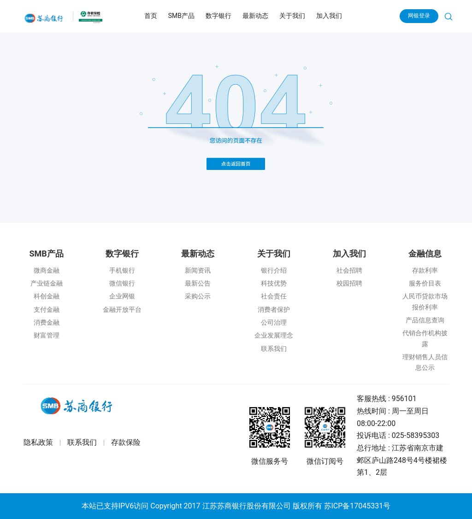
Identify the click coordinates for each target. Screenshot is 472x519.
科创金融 (46, 296)
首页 (150, 15)
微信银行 (122, 283)
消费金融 (46, 322)
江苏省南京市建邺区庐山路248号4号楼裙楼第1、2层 (402, 460)
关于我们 (292, 15)
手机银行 (122, 270)
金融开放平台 (122, 309)
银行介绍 (274, 270)
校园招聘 (349, 283)
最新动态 (255, 15)
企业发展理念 (273, 335)
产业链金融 (46, 283)
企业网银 (122, 296)
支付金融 (46, 309)
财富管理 (46, 335)
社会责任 (274, 296)
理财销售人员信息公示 (425, 362)
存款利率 (425, 270)
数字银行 (218, 15)
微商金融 (46, 270)
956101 (404, 398)
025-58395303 (415, 435)
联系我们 (274, 348)
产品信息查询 (425, 320)
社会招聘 (349, 270)
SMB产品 (181, 15)
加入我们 (329, 15)
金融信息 (425, 253)
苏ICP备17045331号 (357, 506)
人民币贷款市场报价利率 (425, 301)
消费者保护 (274, 309)
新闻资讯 (198, 270)
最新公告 (198, 283)
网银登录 (419, 15)
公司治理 (274, 322)
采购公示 (198, 296)
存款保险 (126, 443)
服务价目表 (425, 283)
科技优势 (274, 283)
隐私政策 (38, 443)
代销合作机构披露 (425, 338)
